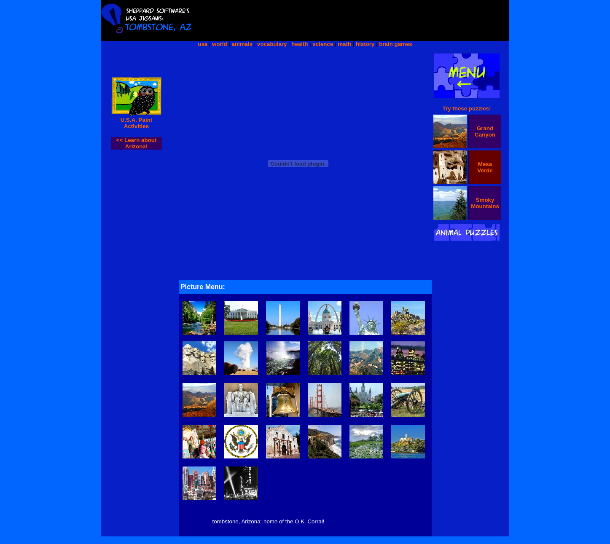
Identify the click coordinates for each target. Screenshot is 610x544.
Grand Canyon (485, 131)
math (344, 44)
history (365, 44)
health (299, 44)
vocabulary (272, 44)
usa (202, 44)
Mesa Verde (484, 167)
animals (242, 44)
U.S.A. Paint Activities (137, 123)
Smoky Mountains (485, 203)
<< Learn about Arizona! (136, 143)
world (219, 44)
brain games (395, 44)
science (322, 44)
